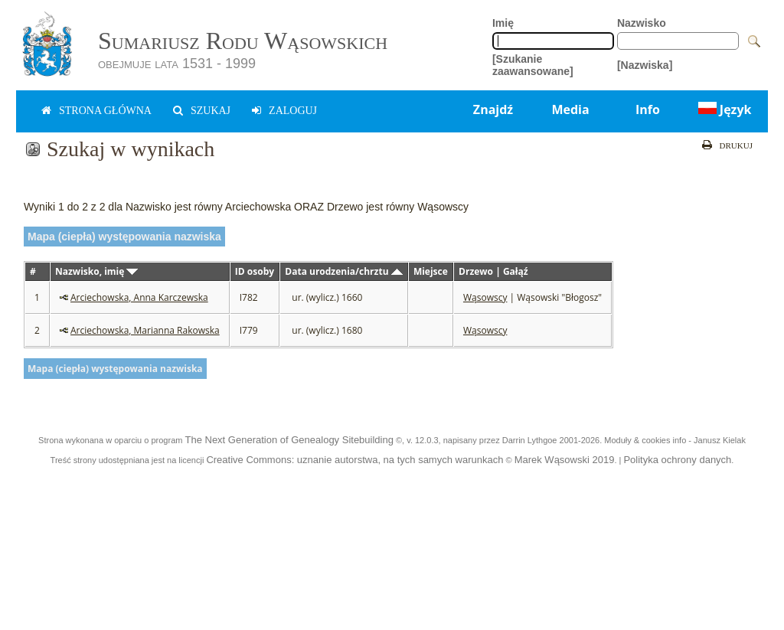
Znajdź (493, 109)
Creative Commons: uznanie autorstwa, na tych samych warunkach (354, 459)
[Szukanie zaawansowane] (532, 65)
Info (647, 109)
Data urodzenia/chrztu (343, 271)
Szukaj (210, 110)
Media (570, 109)
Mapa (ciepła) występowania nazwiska (124, 236)
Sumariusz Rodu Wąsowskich (242, 40)
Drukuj (736, 145)
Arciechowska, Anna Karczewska (139, 297)
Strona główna (105, 110)
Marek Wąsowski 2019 (564, 459)
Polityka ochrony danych (677, 459)
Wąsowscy (485, 297)
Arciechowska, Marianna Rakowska (145, 330)
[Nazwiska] (644, 65)
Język (723, 109)
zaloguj (293, 110)
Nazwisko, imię (96, 271)
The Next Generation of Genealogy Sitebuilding (289, 440)
